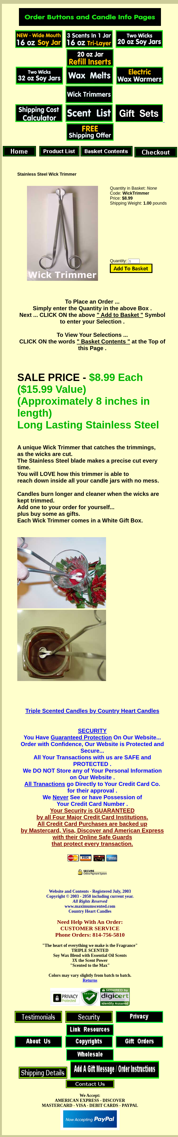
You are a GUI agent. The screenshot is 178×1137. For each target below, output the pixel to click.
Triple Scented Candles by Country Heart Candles (92, 711)
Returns (90, 980)
